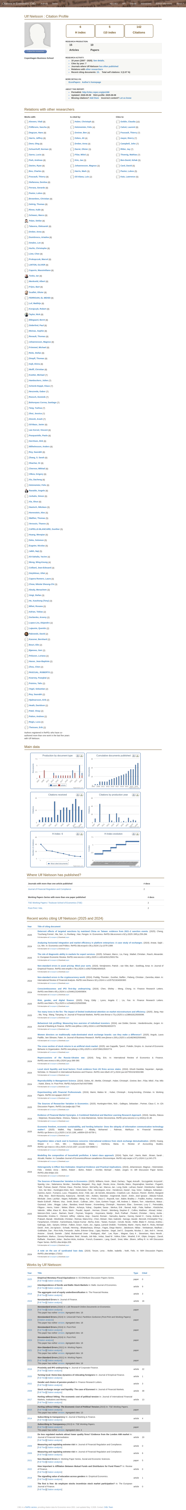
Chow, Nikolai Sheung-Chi (41, 584)
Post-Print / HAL (35, 908)
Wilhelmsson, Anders (39, 446)
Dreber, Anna (35, 232)
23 (98, 72)
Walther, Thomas (37, 518)
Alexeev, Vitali (35, 121)
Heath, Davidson (37, 705)
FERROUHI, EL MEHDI (39, 298)
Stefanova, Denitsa (38, 182)
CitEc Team (108, 1507)
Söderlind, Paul (36, 325)
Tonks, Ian (34, 276)
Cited (146, 1273)
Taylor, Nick (34, 314)
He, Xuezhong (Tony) (39, 601)
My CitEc (114, 3)
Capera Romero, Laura (40, 579)
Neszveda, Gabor (37, 391)
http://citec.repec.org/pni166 (95, 92)
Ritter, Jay (125, 149)
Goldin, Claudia (127, 121)
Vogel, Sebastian (37, 689)
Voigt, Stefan (35, 595)
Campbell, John (128, 143)
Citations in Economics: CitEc (19, 3)
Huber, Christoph (83, 121)
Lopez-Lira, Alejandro (39, 623)
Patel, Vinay (34, 711)
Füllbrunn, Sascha (37, 127)
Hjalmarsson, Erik (37, 700)
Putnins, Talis (35, 683)
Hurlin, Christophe (38, 248)
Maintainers (146, 3)
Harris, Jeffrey (36, 138)
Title (41, 1273)
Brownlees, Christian (39, 199)
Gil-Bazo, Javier (36, 424)
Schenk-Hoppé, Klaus (39, 386)
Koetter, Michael (36, 375)
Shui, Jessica (35, 413)
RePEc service (31, 1507)
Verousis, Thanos (37, 523)
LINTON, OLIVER (37, 265)
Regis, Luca (34, 722)
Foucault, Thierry (37, 177)
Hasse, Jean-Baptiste (39, 661)
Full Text (42, 1281)
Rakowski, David (37, 634)
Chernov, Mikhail (37, 468)
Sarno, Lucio (35, 154)
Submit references (164, 3)
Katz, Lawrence (127, 177)
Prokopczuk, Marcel (38, 259)
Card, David (126, 165)
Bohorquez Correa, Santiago (42, 402)
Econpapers (53, 937)
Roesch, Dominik (37, 397)
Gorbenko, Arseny (37, 617)
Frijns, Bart (34, 287)
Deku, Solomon (36, 540)
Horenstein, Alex (37, 512)
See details (98, 60)
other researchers (94, 69)
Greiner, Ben (81, 132)
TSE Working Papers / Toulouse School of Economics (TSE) (55, 903)
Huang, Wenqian (37, 534)
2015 (29, 1410)
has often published (108, 66)
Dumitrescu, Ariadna (39, 237)
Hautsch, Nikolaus (37, 507)
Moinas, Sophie (36, 331)
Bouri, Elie (34, 645)
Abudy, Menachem (38, 590)
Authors (44, 3)
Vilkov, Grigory (36, 474)
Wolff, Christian (36, 369)
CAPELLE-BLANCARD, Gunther (44, 529)
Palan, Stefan (35, 221)
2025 (29, 1279)
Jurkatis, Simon (36, 496)
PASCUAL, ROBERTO (39, 672)
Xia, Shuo (33, 501)
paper (67, 937)
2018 (29, 1478)
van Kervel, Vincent (38, 430)
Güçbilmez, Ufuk (37, 573)
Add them (94, 98)
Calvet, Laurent (127, 127)
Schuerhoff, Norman (39, 149)
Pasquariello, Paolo (38, 435)
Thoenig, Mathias (128, 154)
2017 (29, 1399)
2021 (29, 1350)
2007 (29, 1286)
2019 (29, 1294)
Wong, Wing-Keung (38, 562)
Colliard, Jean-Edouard (40, 568)
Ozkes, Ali (79, 138)
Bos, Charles (35, 171)
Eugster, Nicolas (37, 545)
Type (137, 1273)
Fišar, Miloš (80, 154)
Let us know (125, 98)
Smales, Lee (35, 243)
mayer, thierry (127, 138)
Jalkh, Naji (34, 551)
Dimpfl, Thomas (36, 358)
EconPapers (74, 82)
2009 (29, 1391)
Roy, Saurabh (35, 452)
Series (55, 3)
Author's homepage (91, 82)
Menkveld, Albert (37, 281)
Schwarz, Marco (36, 215)
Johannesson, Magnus (40, 342)
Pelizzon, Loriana (37, 656)
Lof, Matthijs (35, 303)
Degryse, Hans (36, 132)
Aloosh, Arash (36, 419)
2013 (29, 1427)
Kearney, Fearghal (37, 678)
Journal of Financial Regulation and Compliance (49, 889)
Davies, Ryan (35, 165)
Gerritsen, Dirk (36, 441)
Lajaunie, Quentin (37, 628)
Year (30, 926)
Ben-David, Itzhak (128, 160)
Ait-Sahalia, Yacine (38, 557)
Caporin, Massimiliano (40, 270)
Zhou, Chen (34, 667)
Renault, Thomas (37, 336)
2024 (29, 1301)
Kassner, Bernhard (38, 639)
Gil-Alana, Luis (82, 177)
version (61, 1312)
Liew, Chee (34, 254)
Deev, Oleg (34, 143)
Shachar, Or (34, 463)
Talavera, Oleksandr (38, 226)
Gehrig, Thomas (36, 204)
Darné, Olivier (81, 149)
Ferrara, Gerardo (37, 188)
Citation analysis (54, 1281)
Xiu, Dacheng (35, 479)
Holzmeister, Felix (37, 485)
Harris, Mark (80, 171)
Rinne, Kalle (35, 210)
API (124, 3)
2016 (29, 1369)
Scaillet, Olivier (36, 292)
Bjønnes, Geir (35, 650)
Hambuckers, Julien (38, 380)
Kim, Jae (79, 160)
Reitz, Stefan (35, 353)
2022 (29, 1383)
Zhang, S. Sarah (36, 457)
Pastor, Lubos (35, 193)
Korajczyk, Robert (37, 309)
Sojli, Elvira (34, 364)
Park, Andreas (36, 160)
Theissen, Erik (36, 727)
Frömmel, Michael (37, 347)
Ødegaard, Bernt (37, 320)
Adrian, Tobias (36, 612)
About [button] (180, 3)
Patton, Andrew (36, 716)
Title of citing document (50, 926)
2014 (29, 1418)
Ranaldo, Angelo (37, 490)
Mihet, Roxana (36, 606)
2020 (29, 1376)
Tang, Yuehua (35, 408)
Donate (133, 3)
